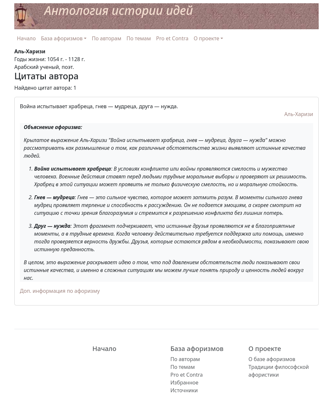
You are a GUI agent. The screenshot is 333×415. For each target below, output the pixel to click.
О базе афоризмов (271, 359)
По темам (139, 38)
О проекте (264, 348)
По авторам (106, 38)
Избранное (184, 382)
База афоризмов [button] (62, 38)
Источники (184, 390)
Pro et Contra (172, 38)
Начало (26, 38)
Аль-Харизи (298, 114)
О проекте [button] (207, 38)
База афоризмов (196, 348)
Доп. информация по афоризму (60, 290)
